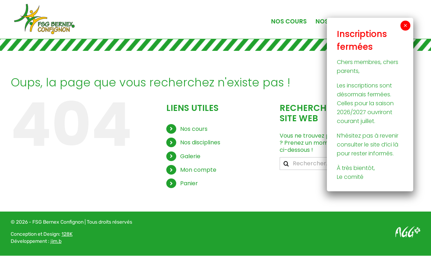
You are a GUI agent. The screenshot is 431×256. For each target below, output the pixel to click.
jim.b (55, 241)
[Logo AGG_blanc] (407, 229)
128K (66, 234)
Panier (189, 183)
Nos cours (194, 129)
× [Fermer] (405, 26)
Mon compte (198, 170)
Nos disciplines (200, 142)
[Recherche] (286, 163)
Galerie (190, 156)
